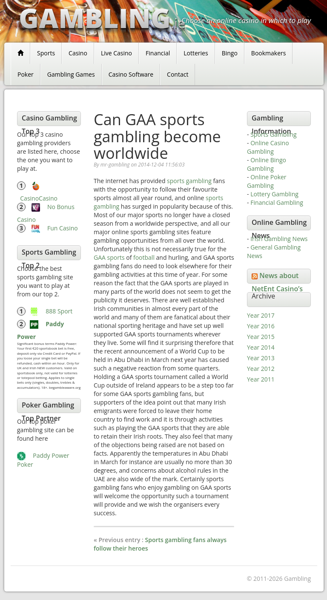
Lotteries (196, 53)
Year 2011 (261, 379)
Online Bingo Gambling (266, 164)
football (144, 257)
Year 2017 (261, 315)
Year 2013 (261, 358)
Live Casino (116, 53)
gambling (199, 181)
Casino (78, 53)
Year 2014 (261, 347)
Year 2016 (261, 326)
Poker (25, 74)
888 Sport (59, 311)
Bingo (230, 53)
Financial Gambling (276, 202)
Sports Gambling (273, 134)
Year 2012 (261, 369)
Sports (46, 53)
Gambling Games (71, 74)
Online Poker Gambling (267, 181)
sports (175, 181)
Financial (158, 53)
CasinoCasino (38, 198)
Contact (177, 74)
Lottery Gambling (274, 194)
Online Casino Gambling (268, 147)
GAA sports (109, 257)
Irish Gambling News (278, 239)
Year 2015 (261, 337)
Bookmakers (268, 53)
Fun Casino (62, 228)
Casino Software (131, 74)
